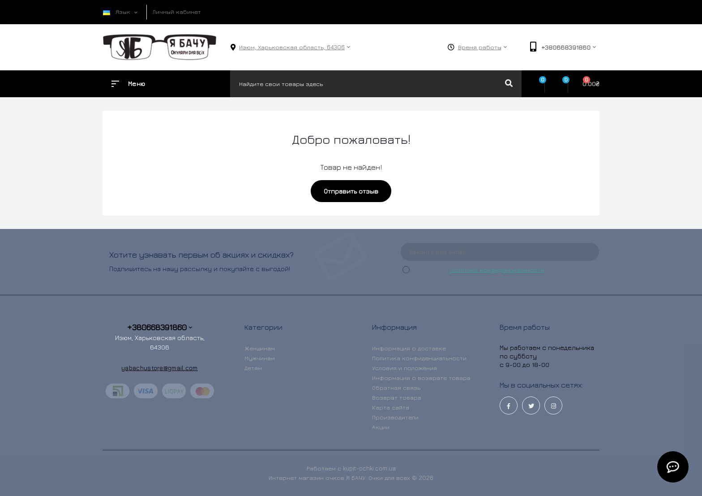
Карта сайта (390, 407)
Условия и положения (404, 367)
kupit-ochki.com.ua (369, 468)
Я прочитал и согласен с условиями (499, 273)
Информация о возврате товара (421, 377)
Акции (381, 427)
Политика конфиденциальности (496, 269)
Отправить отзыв (351, 191)
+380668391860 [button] (159, 327)
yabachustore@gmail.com (159, 367)
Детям (253, 367)
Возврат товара (396, 397)
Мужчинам (259, 358)
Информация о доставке (409, 348)
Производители (395, 417)
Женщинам (259, 348)
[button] (292, 47)
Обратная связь (396, 387)
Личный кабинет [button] (177, 11)
